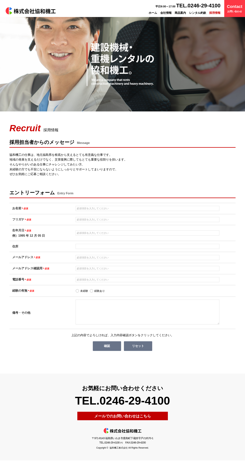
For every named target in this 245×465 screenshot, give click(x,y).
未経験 (84, 290)
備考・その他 (21, 315)
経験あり (99, 290)
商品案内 (180, 12)
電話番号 (21, 279)
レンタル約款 (197, 12)
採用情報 (214, 12)
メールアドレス (26, 257)
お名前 (20, 208)
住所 (15, 246)
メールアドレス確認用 (30, 268)
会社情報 (166, 12)
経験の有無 (23, 290)
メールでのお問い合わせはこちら (122, 421)
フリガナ (21, 219)
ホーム (153, 12)
